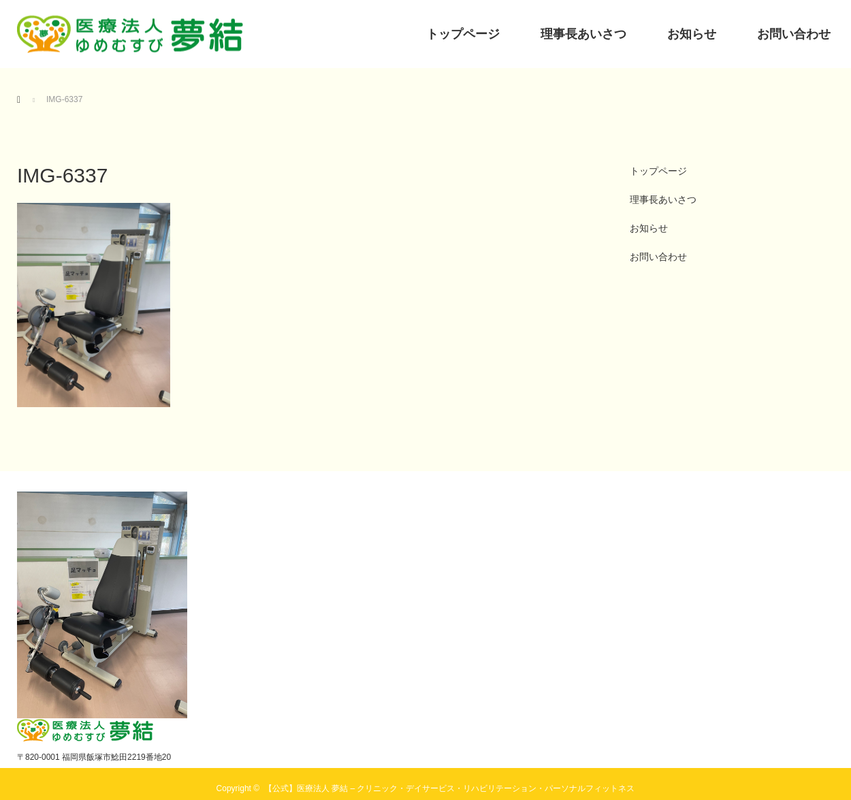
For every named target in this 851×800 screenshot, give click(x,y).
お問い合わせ (794, 34)
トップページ (463, 34)
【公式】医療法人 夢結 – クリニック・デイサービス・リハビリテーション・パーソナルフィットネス (449, 788)
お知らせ (691, 34)
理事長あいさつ (583, 34)
